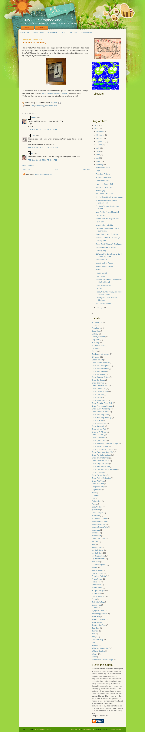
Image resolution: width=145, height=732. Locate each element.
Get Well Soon (97, 507)
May (98, 155)
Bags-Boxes (96, 328)
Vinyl (94, 642)
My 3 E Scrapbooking (43, 20)
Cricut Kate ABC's (98, 426)
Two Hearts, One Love (104, 187)
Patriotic (95, 567)
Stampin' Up (39, 106)
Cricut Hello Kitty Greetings (102, 418)
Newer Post (26, 170)
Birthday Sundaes (98, 337)
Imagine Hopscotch (99, 524)
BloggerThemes (89, 729)
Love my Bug (101, 251)
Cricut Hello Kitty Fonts (100, 415)
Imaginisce (96, 530)
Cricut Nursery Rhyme (100, 446)
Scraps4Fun (96, 593)
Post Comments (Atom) (43, 174)
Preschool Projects (103, 174)
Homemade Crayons (99, 518)
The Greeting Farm (99, 625)
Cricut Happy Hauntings (100, 412)
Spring (94, 599)
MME (94, 544)
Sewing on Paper (98, 596)
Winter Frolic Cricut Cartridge (102, 660)
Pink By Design (97, 573)
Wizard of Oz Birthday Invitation (107, 219)
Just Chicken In (101, 260)
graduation (96, 510)
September (100, 142)
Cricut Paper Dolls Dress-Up (102, 452)
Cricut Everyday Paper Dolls (102, 403)
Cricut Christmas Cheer (100, 386)
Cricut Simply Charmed (100, 458)
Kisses (98, 270)
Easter (94, 492)
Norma (33, 118)
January (99, 308)
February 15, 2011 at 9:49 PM (42, 130)
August (98, 145)
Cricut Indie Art (97, 420)
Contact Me (25, 32)
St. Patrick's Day (98, 602)
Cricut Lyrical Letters (99, 441)
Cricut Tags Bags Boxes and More (104, 469)
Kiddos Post (96, 536)
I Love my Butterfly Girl (104, 184)
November (100, 135)
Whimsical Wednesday (100, 648)
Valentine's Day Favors (104, 266)
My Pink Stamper (98, 559)
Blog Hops (96, 340)
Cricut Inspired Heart (99, 423)
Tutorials (95, 631)
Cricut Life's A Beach (99, 432)
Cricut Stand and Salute (100, 461)
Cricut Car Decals (98, 380)
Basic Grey (96, 331)
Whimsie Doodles (98, 651)
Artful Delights (97, 322)
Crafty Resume (38, 32)
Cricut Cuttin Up (98, 394)
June (98, 151)
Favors (94, 504)
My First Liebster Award (104, 194)
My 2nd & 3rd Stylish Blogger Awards (109, 197)
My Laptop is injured (103, 303)
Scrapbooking (52, 32)
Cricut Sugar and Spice (100, 464)
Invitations (95, 533)
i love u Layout (101, 273)
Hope (98, 171)
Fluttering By (100, 191)
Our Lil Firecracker (103, 181)
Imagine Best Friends (99, 521)
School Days (96, 585)
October (99, 138)
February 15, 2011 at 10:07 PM (43, 148)
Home (27, 28)
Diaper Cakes (97, 490)
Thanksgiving (97, 622)
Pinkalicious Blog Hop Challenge (108, 238)
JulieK (33, 135)
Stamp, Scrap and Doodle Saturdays (55, 93)
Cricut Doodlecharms (99, 400)
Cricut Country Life (99, 389)
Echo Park (96, 495)
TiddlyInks (95, 628)
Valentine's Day (51, 106)
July (97, 148)
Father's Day (96, 501)
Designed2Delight (98, 487)
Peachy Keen (97, 570)
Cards (63, 32)
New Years (96, 562)
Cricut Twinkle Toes (99, 475)
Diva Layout (100, 276)
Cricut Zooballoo (98, 484)
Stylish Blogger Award (104, 285)
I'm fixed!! (99, 289)
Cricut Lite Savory (98, 435)
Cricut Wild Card (98, 481)
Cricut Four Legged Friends (102, 406)
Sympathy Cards (98, 611)
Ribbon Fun (96, 582)
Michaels (95, 542)
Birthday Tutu (101, 241)
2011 (96, 129)
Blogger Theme (75, 729)
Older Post (86, 170)
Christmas (95, 357)
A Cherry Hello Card (103, 177)
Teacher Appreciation (99, 614)
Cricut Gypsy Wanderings (101, 409)
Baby (94, 325)
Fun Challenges (86, 32)
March (98, 161)
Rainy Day (100, 222)
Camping (95, 348)
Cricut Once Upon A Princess (102, 449)
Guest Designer (97, 513)
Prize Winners (97, 579)
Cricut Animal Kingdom (100, 369)
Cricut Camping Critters (100, 377)
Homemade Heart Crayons (106, 247)
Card (33, 106)
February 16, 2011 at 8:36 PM (42, 160)
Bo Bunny (95, 343)
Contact (41, 28)
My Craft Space (97, 550)
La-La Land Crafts (98, 539)
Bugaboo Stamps (98, 345)
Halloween (96, 516)
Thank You (96, 616)
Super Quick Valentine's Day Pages (109, 244)
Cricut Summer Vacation (101, 467)
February (99, 165)
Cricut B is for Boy (98, 374)
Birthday (95, 334)
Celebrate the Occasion (100, 354)
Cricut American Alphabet (101, 366)
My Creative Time (98, 556)
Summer (95, 608)
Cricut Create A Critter (100, 392)
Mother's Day (97, 547)
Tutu (93, 634)
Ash (32, 153)
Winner (94, 654)
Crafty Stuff (73, 32)
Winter (94, 657)
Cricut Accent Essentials (101, 363)
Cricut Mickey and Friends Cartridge (105, 443)
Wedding (95, 645)
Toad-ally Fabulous (103, 167)
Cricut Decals (97, 397)
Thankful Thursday (99, 619)
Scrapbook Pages (98, 591)
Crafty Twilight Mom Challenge (107, 234)
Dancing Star (100, 215)
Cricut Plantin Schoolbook (101, 455)
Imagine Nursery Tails (100, 527)
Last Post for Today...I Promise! (107, 212)
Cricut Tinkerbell (98, 472)
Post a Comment (28, 166)
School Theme (97, 588)
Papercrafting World (99, 565)
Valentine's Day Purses (104, 263)
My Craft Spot (97, 553)
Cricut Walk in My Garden (101, 478)
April (98, 158)
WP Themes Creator (115, 729)
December (100, 132)
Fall (93, 498)
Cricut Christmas (98, 383)
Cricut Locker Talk (98, 438)
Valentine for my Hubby (34, 43)
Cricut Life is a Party (99, 429)
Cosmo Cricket (97, 360)
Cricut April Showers (99, 371)
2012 (96, 125)
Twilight (94, 637)
